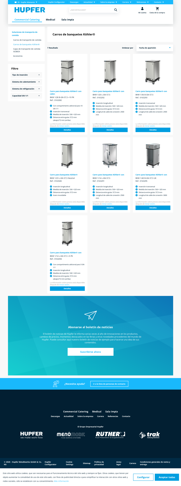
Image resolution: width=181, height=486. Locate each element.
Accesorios (18, 56)
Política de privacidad (99, 463)
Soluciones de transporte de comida (24, 33)
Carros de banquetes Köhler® (26, 44)
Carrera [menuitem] (125, 2)
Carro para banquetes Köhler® (64, 174)
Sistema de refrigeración (23, 88)
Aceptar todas (167, 477)
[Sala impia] (67, 19)
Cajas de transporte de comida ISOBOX (26, 50)
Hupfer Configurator (56, 2)
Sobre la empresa (85, 416)
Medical (96, 411)
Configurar (143, 477)
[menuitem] (26, 2)
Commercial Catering (75, 411)
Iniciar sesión (64, 126)
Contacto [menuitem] (157, 2)
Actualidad (69, 416)
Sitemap (86, 463)
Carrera (100, 416)
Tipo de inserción (20, 75)
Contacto (126, 416)
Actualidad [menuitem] (88, 2)
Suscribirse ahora (90, 351)
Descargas (74, 2)
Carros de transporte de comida (27, 40)
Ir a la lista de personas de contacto (109, 384)
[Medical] (50, 19)
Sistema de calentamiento (24, 82)
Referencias (113, 416)
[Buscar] (115, 10)
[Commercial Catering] (27, 19)
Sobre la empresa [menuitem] (107, 2)
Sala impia (111, 411)
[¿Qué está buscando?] (93, 10)
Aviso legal (118, 463)
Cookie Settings (69, 463)
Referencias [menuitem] (141, 2)
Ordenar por (127, 48)
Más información (61, 481)
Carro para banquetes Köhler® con (108, 91)
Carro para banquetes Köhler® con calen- (65, 92)
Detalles (67, 130)
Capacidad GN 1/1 (20, 95)
